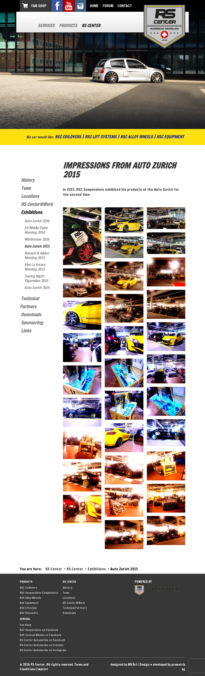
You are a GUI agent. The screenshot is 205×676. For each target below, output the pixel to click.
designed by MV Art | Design (130, 664)
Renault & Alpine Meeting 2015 (36, 255)
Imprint (42, 669)
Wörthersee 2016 (36, 239)
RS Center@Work (37, 204)
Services (46, 26)
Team (26, 188)
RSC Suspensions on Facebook (39, 630)
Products (68, 26)
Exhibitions (31, 212)
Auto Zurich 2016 (36, 221)
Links (26, 330)
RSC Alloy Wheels (136, 137)
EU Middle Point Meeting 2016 (35, 230)
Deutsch (29, 17)
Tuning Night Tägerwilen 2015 (36, 278)
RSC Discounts (29, 613)
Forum (108, 5)
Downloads (31, 314)
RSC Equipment (170, 137)
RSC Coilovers (68, 137)
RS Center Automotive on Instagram (43, 650)
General (25, 619)
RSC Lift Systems (101, 137)
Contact (124, 5)
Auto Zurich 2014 (36, 287)
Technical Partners (75, 608)
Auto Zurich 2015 (36, 246)
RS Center (91, 26)
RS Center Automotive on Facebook (42, 640)
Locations (30, 196)
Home (94, 5)
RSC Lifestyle (28, 608)
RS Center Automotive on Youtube (42, 645)
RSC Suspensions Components (39, 593)
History (27, 180)
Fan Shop (38, 5)
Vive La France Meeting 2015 (34, 266)
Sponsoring (32, 322)
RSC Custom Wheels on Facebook (40, 635)
